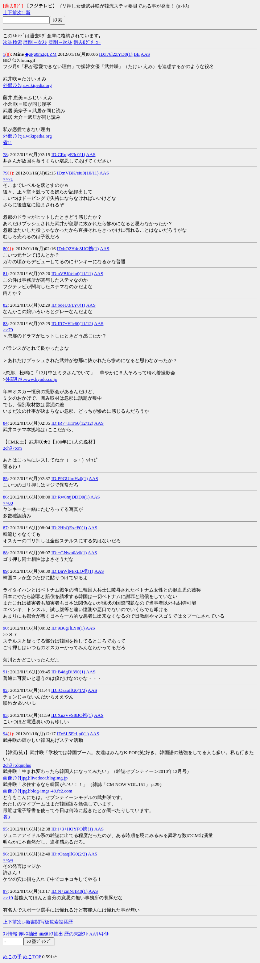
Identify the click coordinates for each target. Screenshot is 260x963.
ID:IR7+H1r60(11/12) (72, 323)
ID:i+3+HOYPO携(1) (72, 829)
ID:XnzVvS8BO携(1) (72, 715)
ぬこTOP (32, 956)
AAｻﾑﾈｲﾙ (99, 934)
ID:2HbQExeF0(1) (69, 527)
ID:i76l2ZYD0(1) (115, 54)
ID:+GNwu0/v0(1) (69, 552)
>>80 (8, 503)
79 (5, 173)
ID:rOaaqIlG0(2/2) (69, 854)
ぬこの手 (12, 956)
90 (5, 628)
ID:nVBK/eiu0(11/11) (72, 273)
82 (5, 305)
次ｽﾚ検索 (12, 42)
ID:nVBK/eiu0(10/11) (78, 173)
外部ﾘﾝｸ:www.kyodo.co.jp (31, 379)
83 (5, 323)
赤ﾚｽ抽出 (28, 934)
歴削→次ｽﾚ (35, 42)
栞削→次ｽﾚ (61, 42)
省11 (7, 142)
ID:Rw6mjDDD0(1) (70, 497)
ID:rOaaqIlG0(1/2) (69, 690)
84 (5, 423)
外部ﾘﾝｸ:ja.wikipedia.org (27, 85)
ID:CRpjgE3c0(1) (68, 154)
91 (5, 671)
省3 (6, 817)
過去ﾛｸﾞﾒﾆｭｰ (87, 42)
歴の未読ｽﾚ (76, 934)
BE (137, 54)
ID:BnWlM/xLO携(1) (72, 571)
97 (5, 891)
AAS (145, 54)
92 (5, 690)
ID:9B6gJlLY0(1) (68, 628)
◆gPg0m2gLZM (41, 54)
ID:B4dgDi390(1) (68, 671)
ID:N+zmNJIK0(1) (69, 891)
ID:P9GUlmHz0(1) (69, 478)
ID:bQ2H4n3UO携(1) (78, 248)
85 (5, 478)
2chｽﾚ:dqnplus (17, 765)
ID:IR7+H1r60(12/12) (72, 423)
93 (5, 715)
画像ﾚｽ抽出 (51, 934)
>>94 (8, 860)
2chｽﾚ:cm (12, 448)
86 (5, 497)
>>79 (8, 329)
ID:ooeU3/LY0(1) (68, 305)
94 (5, 733)
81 (5, 273)
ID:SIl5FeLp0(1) (73, 733)
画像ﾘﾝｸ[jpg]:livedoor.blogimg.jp (35, 778)
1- (24, 12)
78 (5, 154)
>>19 (8, 897)
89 (5, 571)
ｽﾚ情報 (10, 934)
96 (5, 854)
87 (5, 527)
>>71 (8, 179)
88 (5, 552)
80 (5, 248)
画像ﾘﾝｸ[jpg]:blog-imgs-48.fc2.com (37, 791)
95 (5, 829)
